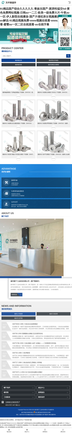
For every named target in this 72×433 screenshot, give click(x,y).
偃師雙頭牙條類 (53, 60)
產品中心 (27, 430)
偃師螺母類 (18, 64)
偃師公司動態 (18, 318)
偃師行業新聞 (53, 318)
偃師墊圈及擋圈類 (53, 64)
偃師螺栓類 (18, 60)
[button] (34, 42)
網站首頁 (63, 430)
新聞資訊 (45, 430)
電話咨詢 (9, 430)
